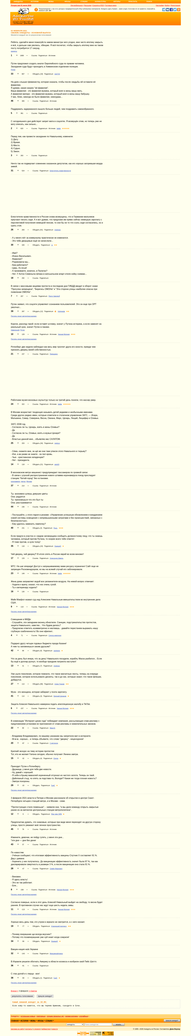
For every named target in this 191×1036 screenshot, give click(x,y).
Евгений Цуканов (60, 696)
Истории (35, 2)
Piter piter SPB (56, 814)
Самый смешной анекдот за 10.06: (29, 1002)
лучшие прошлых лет (55, 1016)
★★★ (73, 334)
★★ (55, 245)
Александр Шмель (56, 558)
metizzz (57, 443)
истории (24, 1021)
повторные (41, 1016)
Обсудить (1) (37, 978)
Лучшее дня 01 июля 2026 (21, 5)
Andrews (57, 230)
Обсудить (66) (38, 684)
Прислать (132, 2)
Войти (167, 5)
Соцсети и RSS (98, 5)
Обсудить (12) (38, 311)
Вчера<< (14, 991)
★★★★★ (65, 128)
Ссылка (34, 56)
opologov (57, 651)
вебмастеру (46, 1029)
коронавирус (15, 481)
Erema (56, 758)
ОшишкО (57, 546)
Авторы (116, 2)
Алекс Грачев (59, 684)
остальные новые (28, 1016)
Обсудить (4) (37, 758)
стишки (48, 1021)
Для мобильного (77, 5)
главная (15, 1021)
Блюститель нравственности (60, 171)
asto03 (56, 464)
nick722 (57, 74)
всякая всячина (71, 1016)
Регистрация (175, 5)
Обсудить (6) (37, 651)
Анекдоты (18, 2)
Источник (52, 56)
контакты (28, 1029)
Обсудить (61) (38, 230)
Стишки (84, 2)
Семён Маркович (56, 869)
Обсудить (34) (38, 443)
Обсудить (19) (38, 74)
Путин (13, 70)
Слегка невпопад (55, 635)
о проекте (37, 1029)
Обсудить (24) (38, 546)
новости (55, 1029)
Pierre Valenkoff (54, 296)
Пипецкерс (54, 354)
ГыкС (53, 785)
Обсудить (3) (37, 528)
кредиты (14, 51)
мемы (33, 1021)
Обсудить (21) (38, 464)
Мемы (51, 2)
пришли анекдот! (172, 1020)
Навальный (15, 330)
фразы (41, 1021)
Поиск (149, 2)
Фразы (68, 2)
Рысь (55, 528)
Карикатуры (100, 2)
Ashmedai (61, 311)
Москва (29, 481)
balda (59, 128)
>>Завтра (33, 991)
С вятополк (54, 743)
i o (52, 245)
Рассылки (87, 5)
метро (23, 481)
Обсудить (36, 245)
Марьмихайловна (56, 954)
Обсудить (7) (37, 666)
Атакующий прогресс (59, 926)
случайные (83, 1016)
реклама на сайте (17, 1029)
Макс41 (52, 728)
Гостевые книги (110, 5)
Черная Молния (64, 334)
